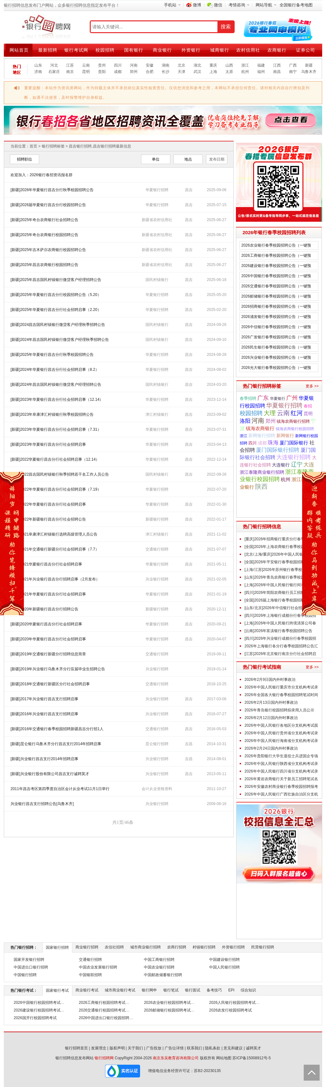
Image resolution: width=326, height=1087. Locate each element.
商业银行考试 (86, 990)
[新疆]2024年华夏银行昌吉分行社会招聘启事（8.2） (55, 369)
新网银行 (285, 435)
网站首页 (19, 50)
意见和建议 (233, 1048)
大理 (270, 413)
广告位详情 (174, 1048)
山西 (229, 65)
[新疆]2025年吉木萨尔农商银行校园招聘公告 (48, 250)
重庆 (213, 65)
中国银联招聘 (90, 975)
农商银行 (277, 50)
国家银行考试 (57, 990)
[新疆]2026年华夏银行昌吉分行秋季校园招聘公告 (52, 190)
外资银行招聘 (233, 947)
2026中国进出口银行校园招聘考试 (108, 1018)
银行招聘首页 (76, 1048)
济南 (38, 71)
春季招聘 (248, 398)
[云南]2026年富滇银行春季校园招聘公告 (278, 631)
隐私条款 (212, 1048)
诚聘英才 (253, 1048)
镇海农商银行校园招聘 (295, 429)
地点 (188, 159)
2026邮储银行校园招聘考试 (167, 1010)
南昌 (277, 71)
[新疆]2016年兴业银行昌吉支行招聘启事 (44, 714)
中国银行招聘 (25, 975)
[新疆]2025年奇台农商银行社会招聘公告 (44, 220)
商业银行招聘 (86, 947)
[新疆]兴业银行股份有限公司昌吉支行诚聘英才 (50, 774)
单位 (155, 159)
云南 (86, 65)
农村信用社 (248, 50)
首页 (33, 146)
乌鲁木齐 (308, 71)
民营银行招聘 (262, 947)
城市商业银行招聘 (145, 947)
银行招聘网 (104, 1058)
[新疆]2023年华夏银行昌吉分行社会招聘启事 (48, 444)
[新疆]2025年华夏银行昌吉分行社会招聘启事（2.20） (56, 309)
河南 (134, 65)
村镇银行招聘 (204, 947)
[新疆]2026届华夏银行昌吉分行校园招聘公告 (48, 205)
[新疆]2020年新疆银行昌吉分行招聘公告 (44, 609)
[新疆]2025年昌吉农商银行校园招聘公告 (44, 265)
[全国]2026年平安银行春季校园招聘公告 (278, 562)
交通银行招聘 (156, 549)
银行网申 (149, 990)
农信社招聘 (114, 947)
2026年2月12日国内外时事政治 (271, 718)
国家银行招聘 (57, 947)
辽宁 (296, 464)
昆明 (86, 71)
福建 (261, 65)
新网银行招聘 (261, 435)
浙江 (245, 65)
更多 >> (312, 386)
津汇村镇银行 (156, 414)
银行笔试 (171, 990)
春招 (308, 406)
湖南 (165, 65)
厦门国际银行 (294, 442)
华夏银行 (277, 398)
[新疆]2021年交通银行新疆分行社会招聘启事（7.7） (55, 549)
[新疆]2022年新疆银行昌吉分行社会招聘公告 (48, 519)
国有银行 (133, 50)
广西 (293, 65)
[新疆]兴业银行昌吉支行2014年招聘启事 (44, 759)
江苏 (70, 65)
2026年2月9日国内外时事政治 (269, 679)
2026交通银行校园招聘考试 (102, 1010)
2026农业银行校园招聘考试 (167, 1002)
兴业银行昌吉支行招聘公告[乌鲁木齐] (42, 804)
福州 (261, 71)
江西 (277, 65)
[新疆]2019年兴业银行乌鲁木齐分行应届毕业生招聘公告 (58, 669)
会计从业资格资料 (157, 789)
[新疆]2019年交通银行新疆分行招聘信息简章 (48, 654)
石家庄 (54, 71)
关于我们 (135, 1048)
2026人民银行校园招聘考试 (232, 1002)
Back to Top (312, 1073)
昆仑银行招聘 (156, 744)
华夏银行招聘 (156, 190)
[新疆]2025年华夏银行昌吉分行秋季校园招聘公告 (52, 354)
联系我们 (194, 1048)
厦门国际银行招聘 (277, 450)
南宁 (293, 71)
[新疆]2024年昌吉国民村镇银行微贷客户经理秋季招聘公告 (60, 339)
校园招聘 (105, 50)
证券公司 (305, 50)
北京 (181, 65)
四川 (118, 65)
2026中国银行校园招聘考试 (37, 1002)
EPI (231, 990)
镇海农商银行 (260, 428)
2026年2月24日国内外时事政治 (271, 748)
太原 (229, 71)
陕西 (261, 486)
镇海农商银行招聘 (293, 421)
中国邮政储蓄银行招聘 (163, 975)
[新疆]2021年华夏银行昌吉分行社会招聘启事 (48, 594)
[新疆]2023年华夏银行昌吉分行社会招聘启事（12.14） (57, 399)
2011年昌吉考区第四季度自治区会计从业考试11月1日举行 (60, 789)
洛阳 (245, 421)
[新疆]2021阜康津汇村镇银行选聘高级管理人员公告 (54, 534)
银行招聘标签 (53, 146)
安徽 (149, 65)
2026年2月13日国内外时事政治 (271, 702)
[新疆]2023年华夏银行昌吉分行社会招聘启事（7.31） (56, 429)
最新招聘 (47, 50)
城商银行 (219, 50)
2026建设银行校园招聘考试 (37, 1010)
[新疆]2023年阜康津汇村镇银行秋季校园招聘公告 (52, 414)
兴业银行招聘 (156, 579)
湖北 (197, 65)
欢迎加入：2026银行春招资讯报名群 (42, 175)
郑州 (134, 71)
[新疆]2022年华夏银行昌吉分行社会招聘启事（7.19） (56, 489)
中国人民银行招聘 (224, 967)
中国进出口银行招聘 (31, 967)
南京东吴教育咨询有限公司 (176, 1058)
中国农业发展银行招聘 (98, 967)
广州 (292, 398)
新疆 (309, 65)
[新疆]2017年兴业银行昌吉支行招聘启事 (44, 699)
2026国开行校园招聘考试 (35, 1018)
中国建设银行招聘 (224, 959)
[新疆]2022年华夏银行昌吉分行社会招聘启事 (48, 504)
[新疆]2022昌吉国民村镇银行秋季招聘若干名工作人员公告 (60, 474)
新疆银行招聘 (156, 519)
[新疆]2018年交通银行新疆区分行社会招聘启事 (50, 684)
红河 (297, 412)
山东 (38, 65)
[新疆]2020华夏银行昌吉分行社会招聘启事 (46, 624)
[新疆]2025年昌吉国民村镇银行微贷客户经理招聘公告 (56, 279)
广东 (263, 398)
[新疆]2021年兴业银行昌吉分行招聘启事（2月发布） (55, 579)
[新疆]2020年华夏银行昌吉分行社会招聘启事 (48, 639)
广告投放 (153, 1048)
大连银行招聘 (293, 457)
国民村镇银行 (156, 279)
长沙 (165, 71)
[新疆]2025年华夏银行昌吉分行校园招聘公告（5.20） (56, 294)
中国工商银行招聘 (159, 959)
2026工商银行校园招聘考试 (102, 1002)
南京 (70, 71)
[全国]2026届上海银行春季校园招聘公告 (278, 600)
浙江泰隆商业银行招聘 (262, 472)
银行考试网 (76, 50)
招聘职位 (24, 159)
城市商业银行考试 (120, 990)
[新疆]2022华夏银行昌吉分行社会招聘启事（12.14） (55, 459)
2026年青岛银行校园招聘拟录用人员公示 (279, 710)
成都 (118, 71)
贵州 (102, 65)
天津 (181, 71)
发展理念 (98, 1048)
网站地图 (223, 1058)
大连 (308, 465)
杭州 (245, 71)
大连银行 (281, 464)
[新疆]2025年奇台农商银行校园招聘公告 (44, 235)
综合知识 (248, 990)
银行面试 (192, 990)
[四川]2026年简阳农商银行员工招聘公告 (278, 592)
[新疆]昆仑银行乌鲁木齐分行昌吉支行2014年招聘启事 (56, 744)
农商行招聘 (176, 947)
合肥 (149, 71)
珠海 (273, 442)
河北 (54, 65)
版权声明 (117, 1048)
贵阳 (102, 71)
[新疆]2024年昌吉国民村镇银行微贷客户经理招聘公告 (56, 384)
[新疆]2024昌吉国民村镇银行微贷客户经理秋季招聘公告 (58, 324)
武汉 (197, 71)
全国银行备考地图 (296, 5)
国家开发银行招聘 (29, 959)
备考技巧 (214, 990)
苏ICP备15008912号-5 (251, 1058)
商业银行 (162, 50)
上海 (213, 71)
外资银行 (191, 50)
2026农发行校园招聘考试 (230, 1010)
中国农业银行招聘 (159, 967)
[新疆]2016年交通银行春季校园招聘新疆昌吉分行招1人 (57, 729)
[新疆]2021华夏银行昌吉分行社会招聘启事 (46, 564)
